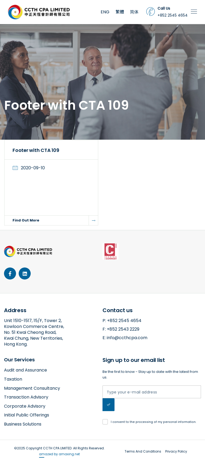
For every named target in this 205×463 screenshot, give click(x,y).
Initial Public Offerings (26, 415)
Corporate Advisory (24, 406)
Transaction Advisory (26, 397)
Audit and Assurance (25, 370)
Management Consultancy (32, 388)
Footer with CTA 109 (36, 150)
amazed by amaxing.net (59, 454)
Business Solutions (22, 424)
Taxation (13, 379)
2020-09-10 (33, 168)
